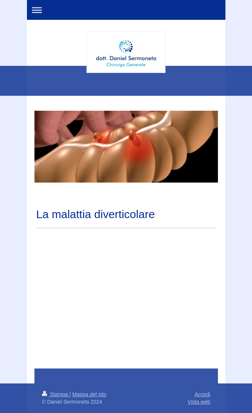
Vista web (199, 402)
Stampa (56, 394)
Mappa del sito (89, 394)
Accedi (202, 394)
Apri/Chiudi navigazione (126, 10)
